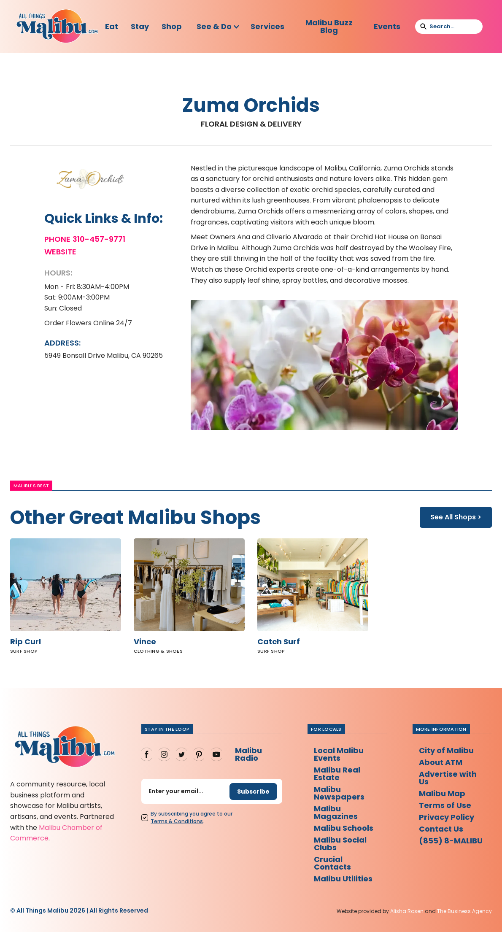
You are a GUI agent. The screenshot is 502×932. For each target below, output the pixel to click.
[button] (218, 26)
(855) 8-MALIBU (451, 840)
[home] (57, 27)
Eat (111, 26)
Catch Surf (278, 641)
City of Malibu (446, 750)
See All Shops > (455, 517)
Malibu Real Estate (337, 774)
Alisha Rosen (407, 911)
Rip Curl (25, 641)
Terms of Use (445, 805)
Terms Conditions (177, 821)
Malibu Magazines (336, 812)
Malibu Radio (248, 754)
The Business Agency (464, 911)
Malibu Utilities (343, 878)
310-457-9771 (99, 239)
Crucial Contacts (332, 863)
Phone (57, 239)
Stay (140, 26)
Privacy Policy (446, 817)
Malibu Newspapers (339, 793)
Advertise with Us (448, 778)
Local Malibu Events (339, 754)
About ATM (440, 762)
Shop (172, 26)
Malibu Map (442, 793)
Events (387, 26)
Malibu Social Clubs (340, 844)
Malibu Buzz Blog (329, 26)
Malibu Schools (343, 828)
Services (267, 26)
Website (60, 252)
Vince (145, 641)
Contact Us (441, 829)
